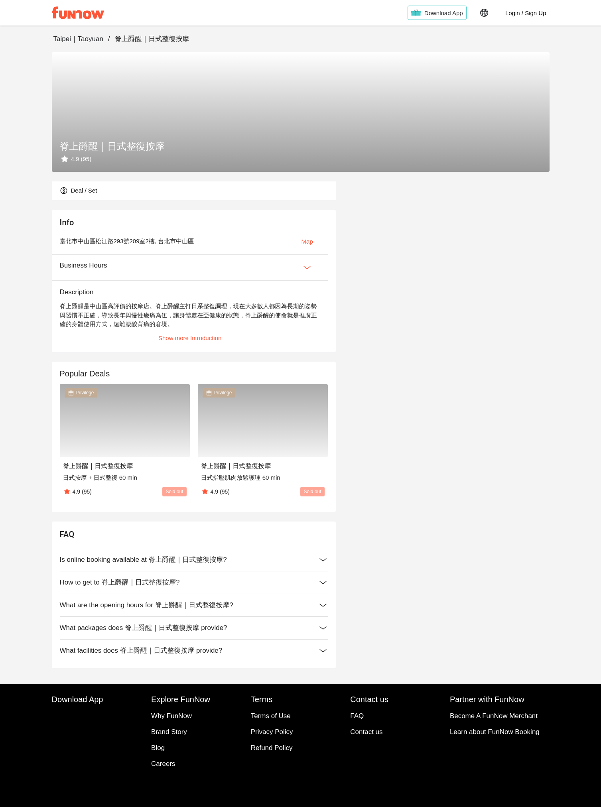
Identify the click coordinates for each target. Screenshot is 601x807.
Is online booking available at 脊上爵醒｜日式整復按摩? (194, 560)
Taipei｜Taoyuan (78, 39)
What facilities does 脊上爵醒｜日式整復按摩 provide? (194, 651)
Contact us (301, 738)
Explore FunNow (301, 700)
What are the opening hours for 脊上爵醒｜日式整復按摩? (194, 605)
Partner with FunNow (301, 757)
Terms (301, 719)
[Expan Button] (307, 267)
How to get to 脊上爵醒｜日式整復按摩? (194, 582)
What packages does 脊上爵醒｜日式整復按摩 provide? (194, 628)
